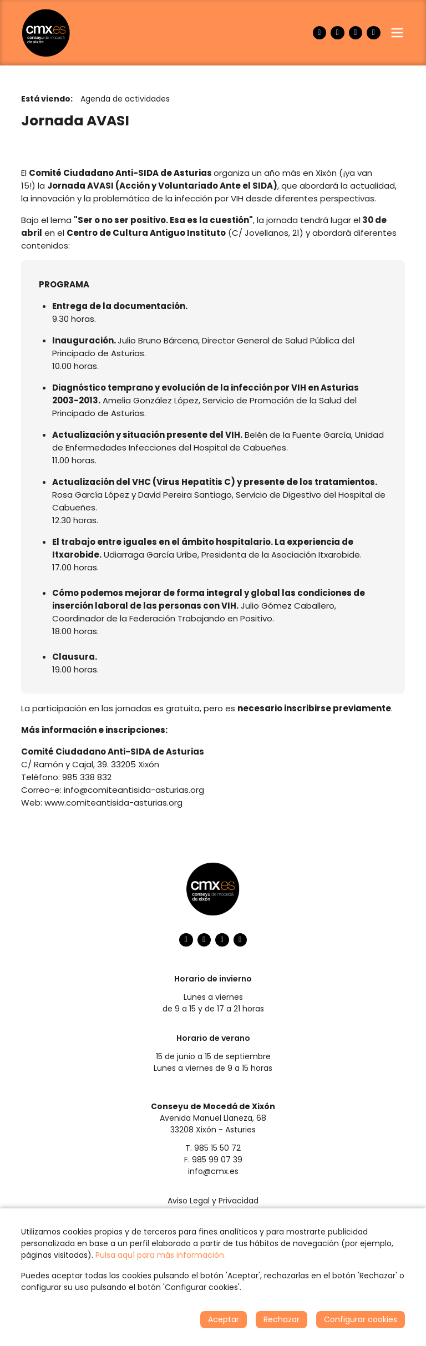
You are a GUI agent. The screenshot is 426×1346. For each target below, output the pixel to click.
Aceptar (223, 1319)
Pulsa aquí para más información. (160, 1255)
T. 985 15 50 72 (213, 1147)
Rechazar (281, 1319)
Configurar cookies (360, 1319)
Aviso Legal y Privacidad (213, 1200)
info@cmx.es (213, 1171)
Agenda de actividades (125, 98)
